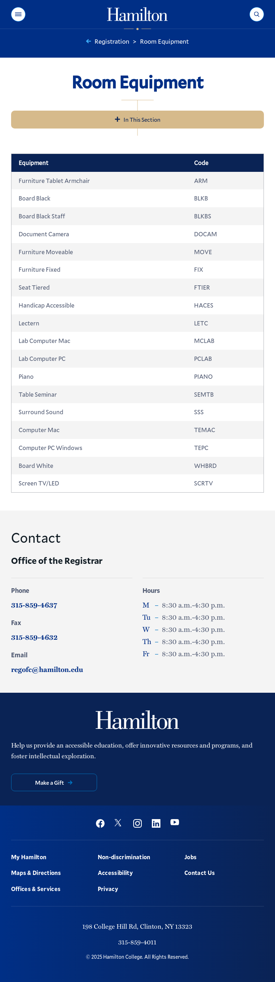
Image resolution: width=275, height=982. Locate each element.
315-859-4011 (137, 942)
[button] (18, 14)
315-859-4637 (34, 604)
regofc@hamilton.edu (47, 669)
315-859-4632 (34, 637)
